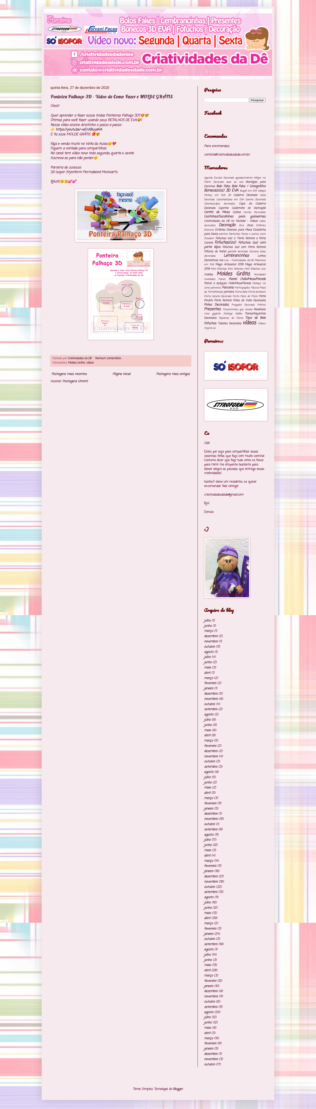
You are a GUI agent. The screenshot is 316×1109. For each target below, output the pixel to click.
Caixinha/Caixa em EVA (230, 199)
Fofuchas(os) (225, 242)
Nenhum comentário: (108, 358)
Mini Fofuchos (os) (255, 269)
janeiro (208, 688)
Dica (241, 225)
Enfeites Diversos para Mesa (233, 230)
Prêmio (261, 305)
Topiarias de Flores (231, 318)
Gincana (253, 251)
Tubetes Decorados (229, 323)
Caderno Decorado (245, 195)
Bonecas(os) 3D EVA (221, 190)
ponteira (229, 292)
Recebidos (260, 309)
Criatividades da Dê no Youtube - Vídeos (231, 221)
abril (207, 673)
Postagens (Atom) (75, 381)
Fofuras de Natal (215, 251)
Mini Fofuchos (235, 269)
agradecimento (243, 178)
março (208, 631)
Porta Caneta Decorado (217, 296)
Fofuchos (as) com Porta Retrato (244, 247)
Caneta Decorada (255, 199)
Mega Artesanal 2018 (229, 264)
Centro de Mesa (217, 212)
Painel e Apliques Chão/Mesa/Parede (227, 283)
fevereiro (210, 683)
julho (207, 620)
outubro (209, 647)
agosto (208, 652)
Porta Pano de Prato (245, 296)
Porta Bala (241, 292)
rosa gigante (212, 313)
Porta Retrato (223, 300)
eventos (223, 234)
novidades (209, 279)
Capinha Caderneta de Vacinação (242, 208)
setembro (210, 709)
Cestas (237, 212)
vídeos (89, 363)
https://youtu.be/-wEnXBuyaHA (79, 129)
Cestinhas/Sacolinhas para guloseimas (235, 216)
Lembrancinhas (236, 255)
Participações (242, 288)
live (221, 260)
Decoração (227, 225)
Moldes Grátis (76, 363)
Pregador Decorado (243, 305)
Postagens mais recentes (69, 374)
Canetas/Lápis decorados (219, 204)
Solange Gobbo (232, 313)
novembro (211, 641)
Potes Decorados (216, 305)
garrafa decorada (238, 251)
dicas (250, 225)
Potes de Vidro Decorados (249, 300)
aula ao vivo (234, 182)
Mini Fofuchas (218, 269)
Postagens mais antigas (173, 374)
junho (208, 626)
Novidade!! (260, 274)
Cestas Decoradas (254, 212)
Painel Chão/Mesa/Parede (247, 279)
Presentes (212, 309)
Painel (221, 279)
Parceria (227, 287)
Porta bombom (257, 292)
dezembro (210, 636)
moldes (208, 274)
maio (207, 667)
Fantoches (234, 234)
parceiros (215, 288)
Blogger (178, 1089)
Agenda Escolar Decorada (219, 178)
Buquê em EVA (248, 191)
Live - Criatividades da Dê (238, 260)
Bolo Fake (223, 186)
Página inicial (121, 374)
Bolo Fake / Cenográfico (249, 186)
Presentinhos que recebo (237, 309)
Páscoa (255, 288)
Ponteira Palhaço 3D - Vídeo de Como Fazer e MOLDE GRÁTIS (111, 96)
